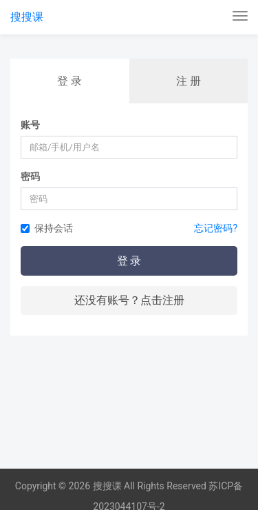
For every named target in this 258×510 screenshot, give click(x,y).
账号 (30, 124)
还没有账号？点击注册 (129, 300)
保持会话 (47, 228)
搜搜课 (26, 16)
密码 (30, 176)
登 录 (69, 81)
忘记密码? (215, 228)
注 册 (188, 81)
